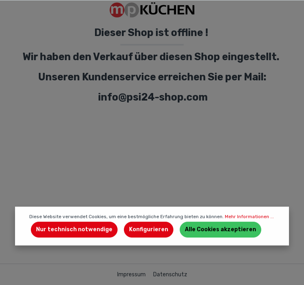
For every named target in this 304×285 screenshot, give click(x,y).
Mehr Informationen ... (249, 216)
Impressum (132, 274)
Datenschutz (170, 274)
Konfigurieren (148, 229)
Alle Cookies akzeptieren (220, 229)
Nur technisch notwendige (74, 229)
